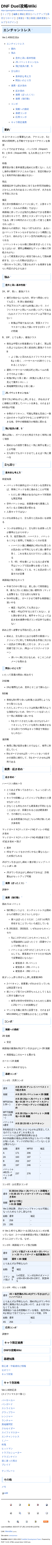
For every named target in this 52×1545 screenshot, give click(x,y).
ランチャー (7, 1420)
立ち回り (15, 71)
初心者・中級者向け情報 (14, 1366)
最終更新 (41, 18)
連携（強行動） (23, 98)
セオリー (6, 1370)
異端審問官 (7, 1424)
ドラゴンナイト (9, 1456)
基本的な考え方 (23, 76)
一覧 (27, 18)
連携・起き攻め (19, 85)
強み (13, 53)
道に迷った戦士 (9, 1461)
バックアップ (38, 14)
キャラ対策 (7, 1374)
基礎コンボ (21, 113)
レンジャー (7, 1416)
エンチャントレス (15, 44)
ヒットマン (7, 1448)
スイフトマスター (10, 1432)
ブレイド (6, 1464)
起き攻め (20, 91)
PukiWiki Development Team (31, 1539)
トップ (5, 14)
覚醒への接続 (22, 109)
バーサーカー (8, 1400)
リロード (9, 18)
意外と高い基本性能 (25, 58)
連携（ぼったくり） (25, 94)
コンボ (14, 104)
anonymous (13, 1535)
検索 (33, 18)
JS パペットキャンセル (27, 62)
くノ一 (5, 1440)
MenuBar (8, 1531)
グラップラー (8, 1412)
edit (5, 1493)
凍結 (22, 14)
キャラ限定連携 (19, 122)
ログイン (11, 22)
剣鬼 (4, 1444)
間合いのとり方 (23, 80)
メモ (4, 1487)
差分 (28, 14)
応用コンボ (21, 117)
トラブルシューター (12, 1452)
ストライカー (8, 1408)
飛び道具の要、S (24, 66)
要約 (13, 49)
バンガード (7, 1404)
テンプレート (8, 1471)
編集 (15, 14)
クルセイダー (8, 1428)
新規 (20, 18)
